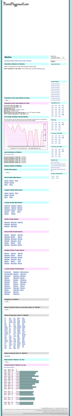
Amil (5, 337)
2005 (63, 112)
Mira (18, 341)
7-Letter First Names (55, 92)
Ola (18, 348)
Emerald (7, 272)
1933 (23, 109)
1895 (52, 111)
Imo (10, 330)
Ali (5, 322)
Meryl (20, 237)
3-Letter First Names (55, 85)
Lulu (14, 342)
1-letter (52, 176)
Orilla (23, 327)
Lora (14, 329)
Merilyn (23, 276)
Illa (9, 325)
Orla (23, 329)
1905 (52, 114)
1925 (56, 109)
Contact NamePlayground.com (61, 408)
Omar (23, 321)
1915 (56, 105)
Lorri (14, 333)
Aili (5, 318)
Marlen (15, 274)
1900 (52, 112)
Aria (5, 345)
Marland (7, 210)
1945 (56, 116)
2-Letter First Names (55, 83)
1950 (59, 105)
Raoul (23, 336)
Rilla (23, 338)
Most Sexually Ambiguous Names (58, 163)
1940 (56, 114)
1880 (52, 105)
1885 (52, 107)
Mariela (7, 222)
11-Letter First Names (55, 100)
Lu (14, 337)
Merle (11, 181)
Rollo (23, 342)
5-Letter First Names (55, 89)
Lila (14, 318)
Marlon (14, 206)
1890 (52, 109)
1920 (56, 107)
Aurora (11, 322)
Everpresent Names (55, 162)
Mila (18, 336)
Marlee (7, 245)
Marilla (6, 226)
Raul (23, 337)
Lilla (14, 321)
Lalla (10, 340)
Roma (23, 344)
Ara (5, 342)
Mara (18, 322)
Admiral (7, 206)
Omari (23, 322)
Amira (6, 340)
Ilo (9, 327)
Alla (5, 325)
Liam (10, 348)
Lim (14, 323)
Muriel (20, 239)
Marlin (6, 212)
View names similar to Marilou (11, 60)
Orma (23, 331)
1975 (59, 114)
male (20, 60)
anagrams (28, 60)
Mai (14, 346)
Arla (5, 346)
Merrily (20, 222)
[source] (43, 68)
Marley (13, 235)
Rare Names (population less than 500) (58, 170)
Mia (18, 334)
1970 (59, 112)
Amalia (6, 331)
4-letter (57, 178)
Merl (6, 185)
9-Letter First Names (55, 96)
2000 (63, 111)
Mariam (19, 326)
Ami (5, 336)
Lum (14, 344)
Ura (23, 346)
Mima (18, 338)
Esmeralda (8, 274)
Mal (18, 319)
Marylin (16, 292)
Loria (14, 331)
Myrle (20, 245)
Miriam (19, 342)
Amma (6, 341)
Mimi (18, 340)
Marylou (14, 224)
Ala (5, 321)
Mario (18, 329)
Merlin (19, 206)
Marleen (16, 272)
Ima (10, 329)
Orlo (23, 330)
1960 (59, 109)
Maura (19, 333)
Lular (14, 340)
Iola (10, 331)
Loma (14, 327)
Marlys (15, 286)
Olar (23, 318)
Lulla (14, 341)
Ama (5, 330)
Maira (18, 318)
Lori (14, 330)
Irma (10, 336)
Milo (18, 337)
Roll (23, 340)
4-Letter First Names (55, 87)
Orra (23, 333)
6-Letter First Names (55, 90)
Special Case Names (55, 167)
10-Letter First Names (55, 98)
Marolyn (16, 288)
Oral (23, 325)
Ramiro (24, 334)
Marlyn (13, 208)
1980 (59, 116)
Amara (6, 333)
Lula (14, 338)
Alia (5, 323)
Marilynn (7, 288)
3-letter (57, 176)
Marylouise (24, 272)
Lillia (14, 322)
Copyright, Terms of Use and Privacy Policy (58, 413)
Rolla (23, 341)
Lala (10, 338)
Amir (5, 338)
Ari (5, 344)
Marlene (16, 278)
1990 (63, 107)
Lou (14, 334)
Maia (14, 348)
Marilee (7, 224)
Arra (10, 318)
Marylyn (23, 274)
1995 (63, 109)
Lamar (10, 341)
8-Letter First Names (55, 94)
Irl (9, 334)
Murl (11, 185)
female (24, 60)
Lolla (14, 326)
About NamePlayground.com (47, 408)
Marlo (6, 181)
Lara (10, 342)
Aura (10, 319)
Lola (14, 325)
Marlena (16, 276)
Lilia (14, 319)
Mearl (6, 183)
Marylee (14, 222)
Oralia (23, 326)
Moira (18, 344)
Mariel (6, 235)
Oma (23, 319)
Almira (6, 327)
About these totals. (9, 154)
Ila (9, 323)
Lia (10, 346)
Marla (6, 243)
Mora (18, 345)
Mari (18, 323)
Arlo (5, 348)
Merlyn (19, 208)
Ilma (10, 326)
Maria (18, 325)
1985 (63, 105)
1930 (56, 111)
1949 (20, 107)
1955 (59, 107)
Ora (23, 323)
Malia (18, 321)
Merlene (23, 280)
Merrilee (14, 226)
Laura (10, 344)
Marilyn (7, 208)
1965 (59, 111)
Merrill (11, 183)
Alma (5, 326)
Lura (14, 345)
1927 (20, 105)
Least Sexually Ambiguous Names (58, 165)
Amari (6, 334)
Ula (23, 345)
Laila (10, 337)
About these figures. (9, 367)
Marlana (7, 292)
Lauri (10, 345)
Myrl (16, 181)
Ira (9, 333)
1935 (56, 112)
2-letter (52, 178)
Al (4, 319)
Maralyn (7, 276)
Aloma (6, 329)
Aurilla (10, 321)
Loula (14, 336)
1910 (52, 116)
